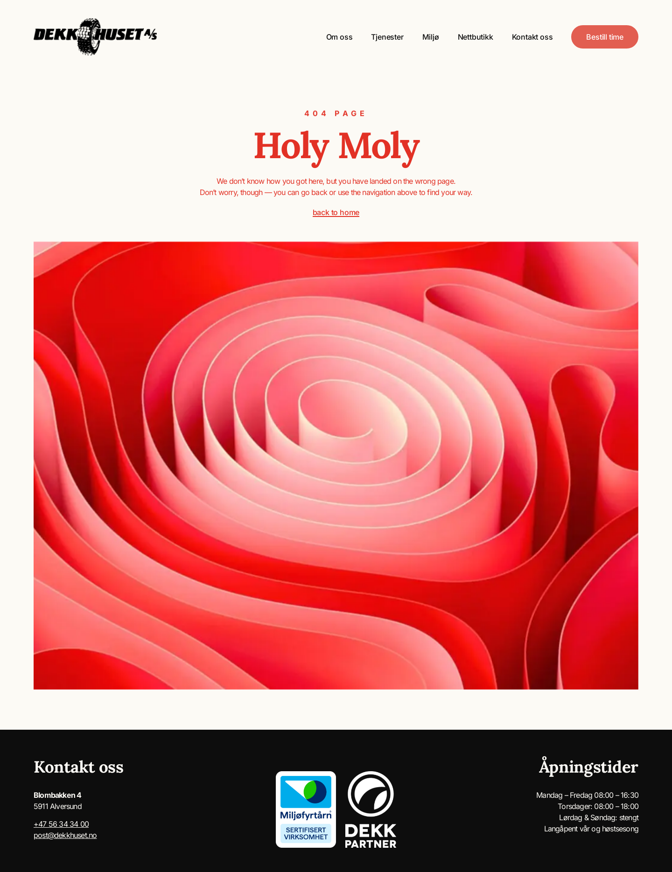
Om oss (339, 37)
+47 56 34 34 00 (61, 824)
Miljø (430, 37)
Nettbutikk (475, 37)
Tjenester (387, 37)
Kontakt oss (532, 37)
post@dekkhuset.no (65, 835)
